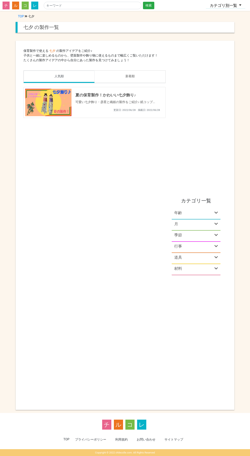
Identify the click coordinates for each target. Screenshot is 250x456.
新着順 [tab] (130, 76)
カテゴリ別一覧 (224, 5)
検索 (149, 5)
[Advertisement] (196, 133)
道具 (196, 257)
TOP (21, 16)
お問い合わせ (146, 439)
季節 (196, 235)
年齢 (196, 212)
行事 (196, 246)
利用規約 (121, 439)
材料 (196, 268)
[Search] (92, 5)
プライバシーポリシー (90, 439)
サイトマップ (173, 439)
